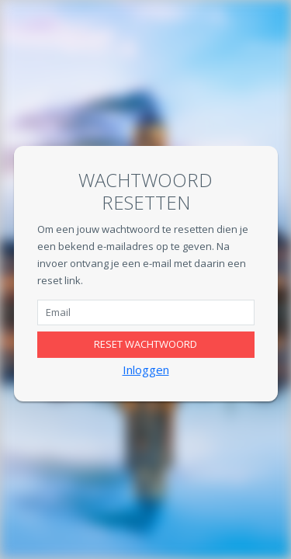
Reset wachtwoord (145, 344)
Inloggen (146, 369)
